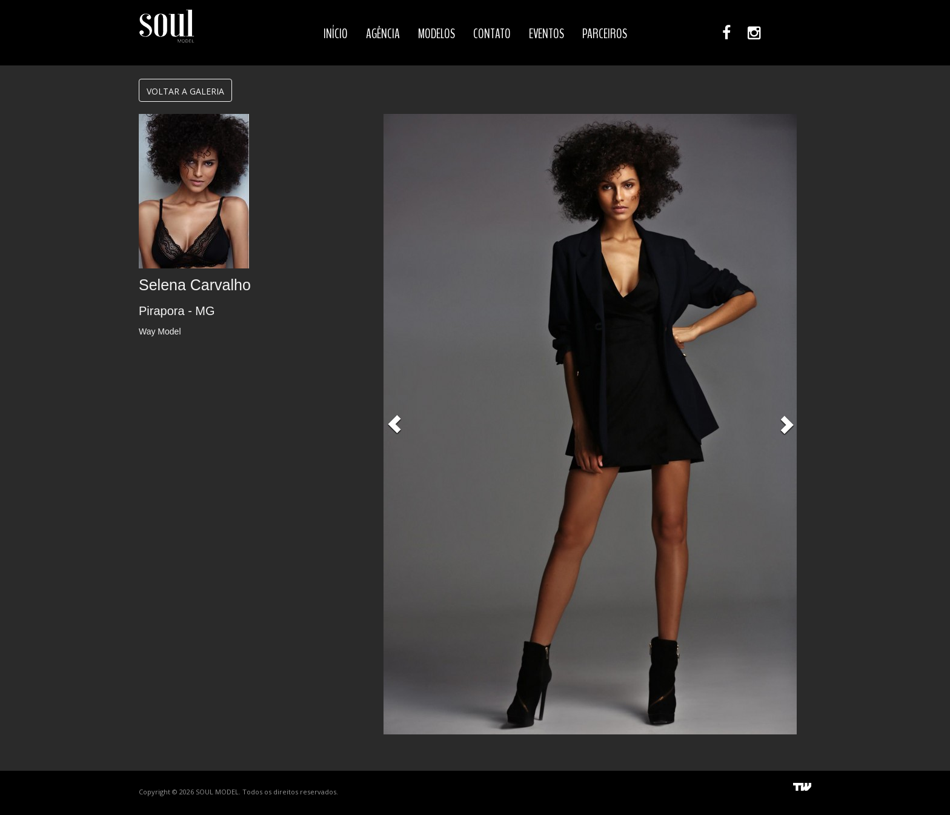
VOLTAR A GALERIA (185, 91)
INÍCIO (336, 34)
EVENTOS (546, 34)
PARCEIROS (604, 34)
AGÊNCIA (383, 34)
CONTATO (492, 34)
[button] (394, 424)
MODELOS (436, 34)
